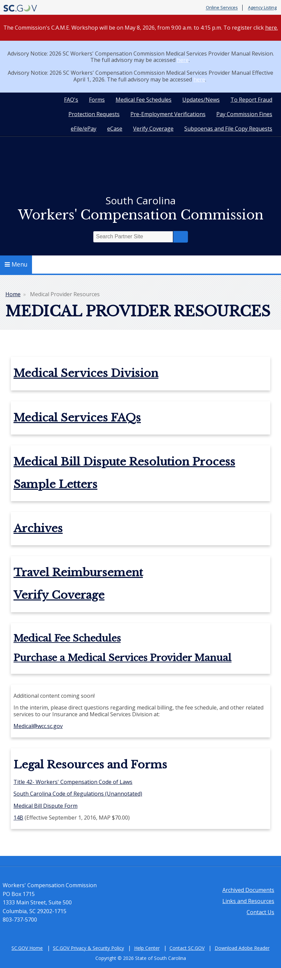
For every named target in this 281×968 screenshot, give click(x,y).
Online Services (222, 8)
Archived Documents (248, 890)
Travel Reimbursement (78, 572)
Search (180, 237)
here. (271, 27)
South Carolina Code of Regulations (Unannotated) (77, 793)
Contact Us (260, 912)
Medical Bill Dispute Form (45, 805)
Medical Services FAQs (77, 417)
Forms (97, 99)
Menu (16, 264)
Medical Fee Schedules (143, 99)
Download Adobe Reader (242, 948)
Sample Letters (55, 484)
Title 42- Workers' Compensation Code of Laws (72, 782)
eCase (114, 128)
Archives (38, 528)
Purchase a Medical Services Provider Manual (122, 658)
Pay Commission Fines (244, 114)
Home (13, 294)
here (183, 60)
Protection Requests (94, 114)
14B (18, 817)
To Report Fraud (251, 99)
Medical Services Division (85, 373)
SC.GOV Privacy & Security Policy (88, 948)
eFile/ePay (83, 128)
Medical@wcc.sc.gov (38, 726)
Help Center (147, 948)
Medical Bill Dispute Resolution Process (124, 462)
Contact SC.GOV (187, 948)
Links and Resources (248, 901)
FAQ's (71, 99)
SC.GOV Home (27, 948)
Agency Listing (262, 8)
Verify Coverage (153, 128)
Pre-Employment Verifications (168, 114)
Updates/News (201, 99)
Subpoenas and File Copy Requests (228, 128)
